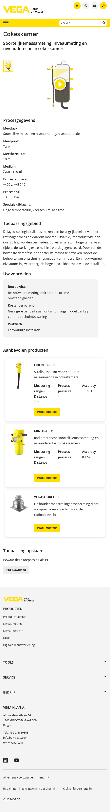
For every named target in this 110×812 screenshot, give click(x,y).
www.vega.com (13, 742)
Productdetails (47, 412)
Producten (13, 609)
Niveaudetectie (13, 631)
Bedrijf (9, 692)
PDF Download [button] (16, 570)
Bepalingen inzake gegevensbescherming (30, 788)
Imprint (44, 777)
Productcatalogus (14, 617)
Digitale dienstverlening (19, 645)
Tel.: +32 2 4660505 (15, 732)
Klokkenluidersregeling (78, 788)
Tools (8, 662)
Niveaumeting (12, 624)
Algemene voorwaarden (19, 777)
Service (9, 677)
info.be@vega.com (15, 737)
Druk (6, 638)
